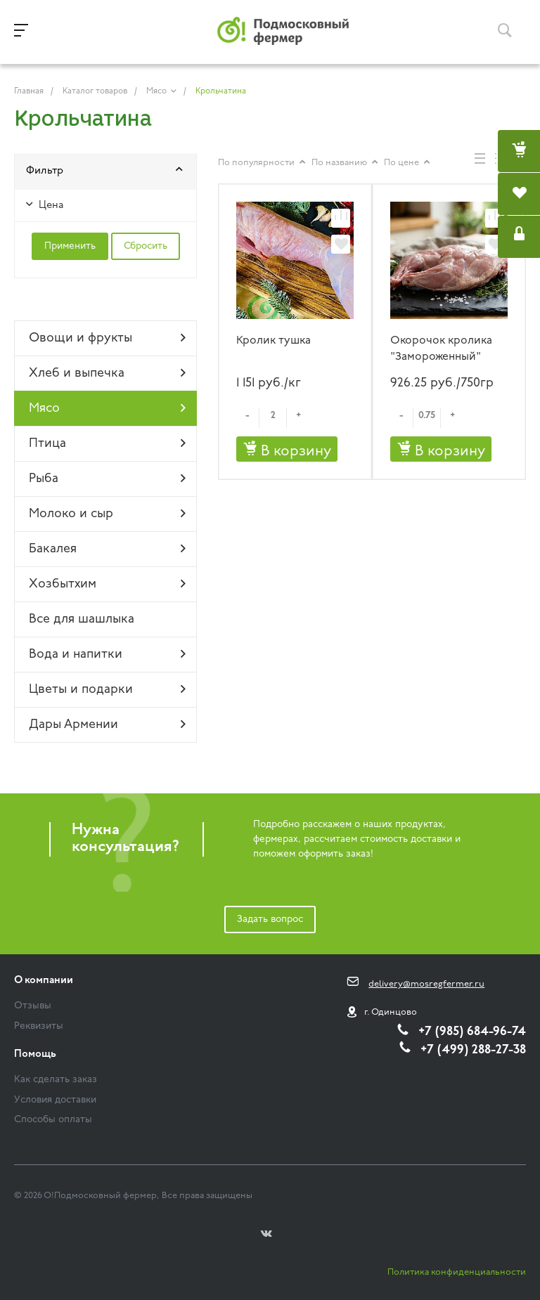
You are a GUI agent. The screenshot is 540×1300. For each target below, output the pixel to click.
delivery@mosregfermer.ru (426, 984)
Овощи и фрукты (107, 338)
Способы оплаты (53, 1119)
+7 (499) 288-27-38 (473, 1050)
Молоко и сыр (107, 514)
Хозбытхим (107, 584)
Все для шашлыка (81, 619)
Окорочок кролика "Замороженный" (441, 349)
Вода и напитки (107, 654)
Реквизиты (38, 1026)
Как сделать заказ (55, 1079)
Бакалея (107, 549)
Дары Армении (107, 724)
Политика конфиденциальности (456, 1272)
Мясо (107, 408)
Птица (107, 443)
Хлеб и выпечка (107, 373)
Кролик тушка (273, 340)
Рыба (107, 479)
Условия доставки (55, 1100)
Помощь (35, 1054)
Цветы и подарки (107, 689)
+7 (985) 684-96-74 (472, 1032)
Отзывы (32, 1006)
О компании (43, 980)
